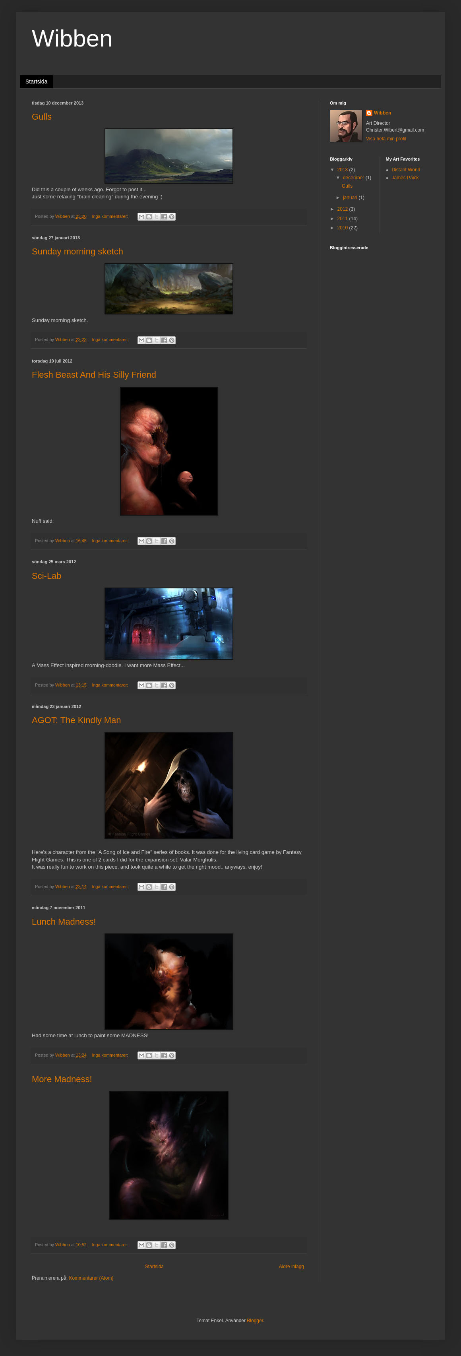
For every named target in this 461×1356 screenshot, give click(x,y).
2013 (343, 170)
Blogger (255, 1320)
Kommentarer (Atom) (91, 1278)
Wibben (382, 113)
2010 (343, 228)
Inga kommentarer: (110, 216)
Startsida (36, 81)
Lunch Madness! (64, 922)
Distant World (406, 170)
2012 (343, 209)
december (354, 177)
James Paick (405, 177)
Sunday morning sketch (77, 251)
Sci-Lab (47, 576)
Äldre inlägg (291, 1266)
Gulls (42, 117)
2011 (343, 218)
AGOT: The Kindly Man (76, 720)
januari (350, 197)
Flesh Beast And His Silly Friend (94, 375)
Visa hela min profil (386, 139)
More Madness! (62, 1079)
